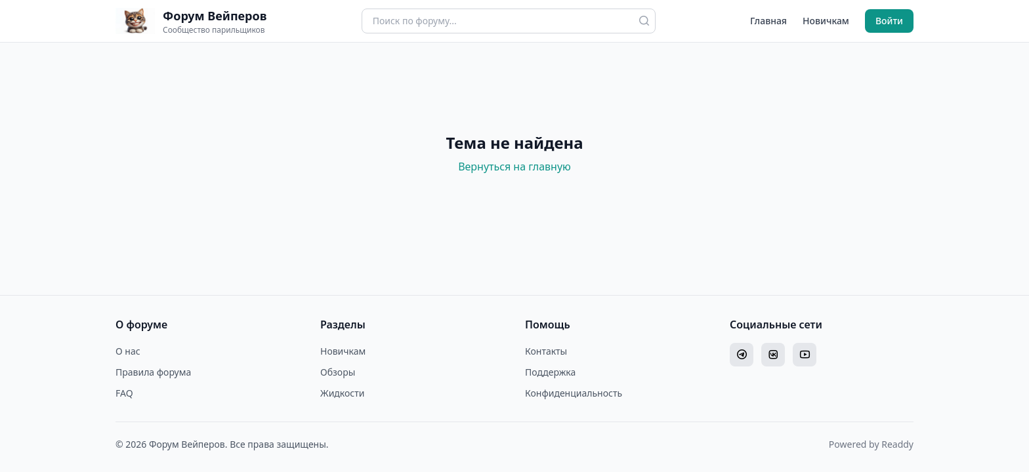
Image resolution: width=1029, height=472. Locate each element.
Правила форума (153, 372)
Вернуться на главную (514, 166)
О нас (128, 351)
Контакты (546, 351)
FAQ (124, 393)
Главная (768, 20)
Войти (889, 20)
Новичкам (826, 20)
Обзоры (337, 372)
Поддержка (550, 372)
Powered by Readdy (871, 444)
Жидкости (342, 393)
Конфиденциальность (573, 393)
